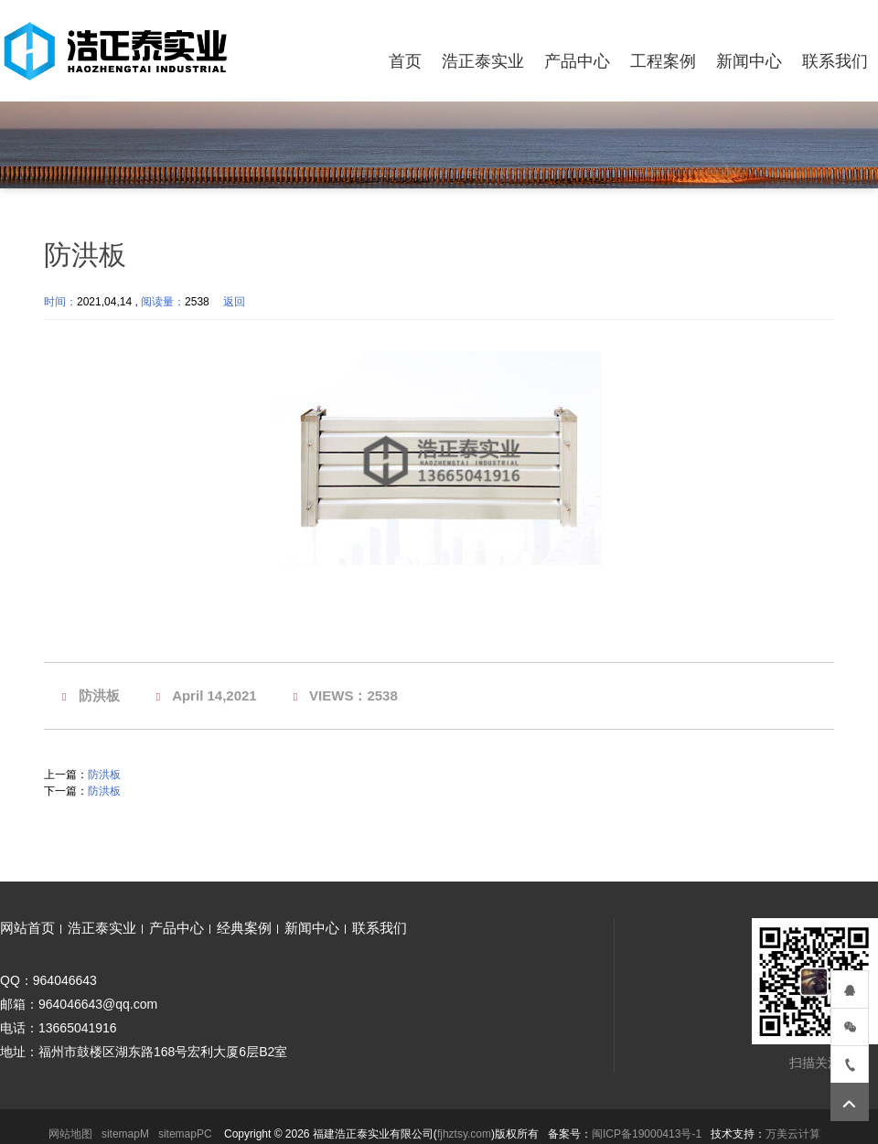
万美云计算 (793, 1134)
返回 (234, 301)
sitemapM (125, 1134)
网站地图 (70, 1134)
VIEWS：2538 (353, 695)
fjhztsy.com (464, 1134)
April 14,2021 (214, 695)
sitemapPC (185, 1134)
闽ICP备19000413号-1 (646, 1134)
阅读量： (163, 301)
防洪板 (99, 695)
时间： (60, 301)
